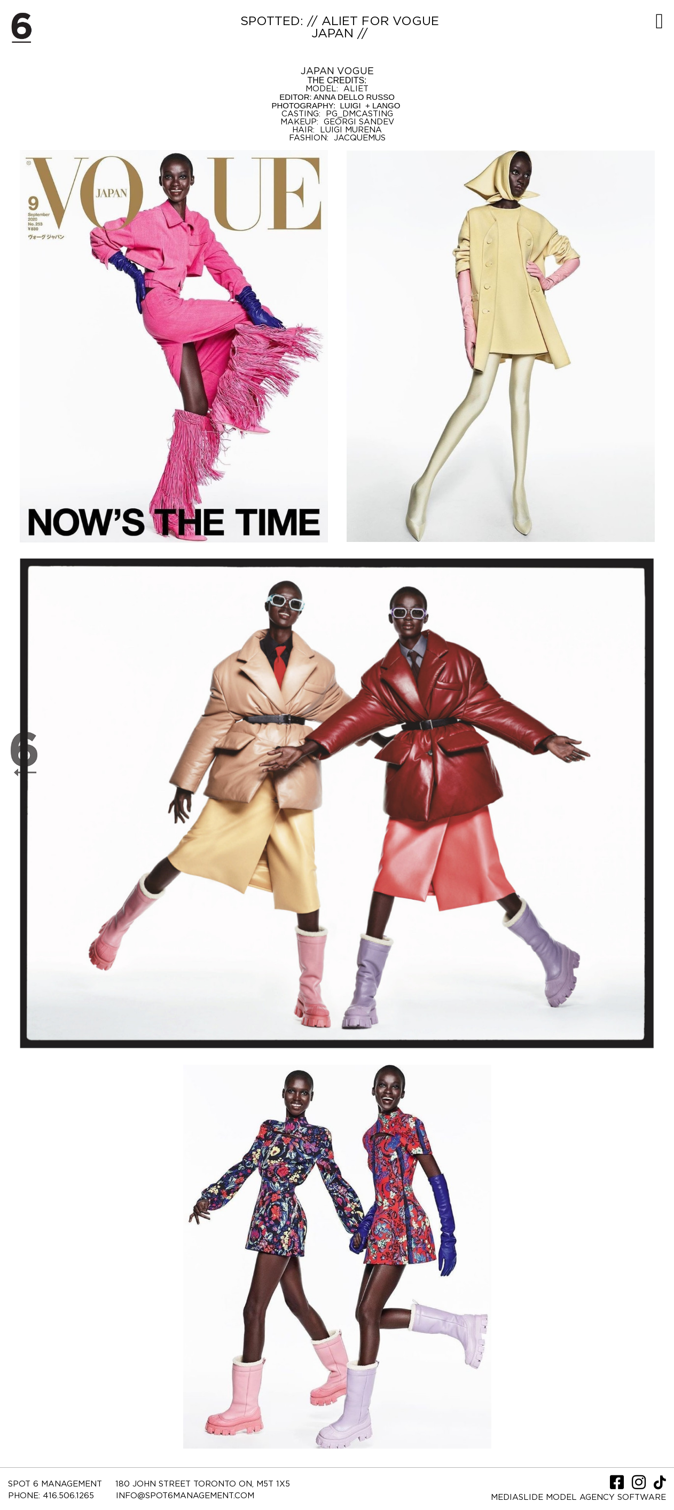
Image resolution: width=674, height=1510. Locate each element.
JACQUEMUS (360, 138)
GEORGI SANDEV (359, 122)
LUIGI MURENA (351, 130)
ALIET (356, 89)
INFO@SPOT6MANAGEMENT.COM (185, 1496)
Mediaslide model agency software (578, 1497)
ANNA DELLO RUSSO (354, 96)
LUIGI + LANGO (368, 105)
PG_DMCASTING (359, 114)
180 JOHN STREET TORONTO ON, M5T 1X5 (202, 1484)
